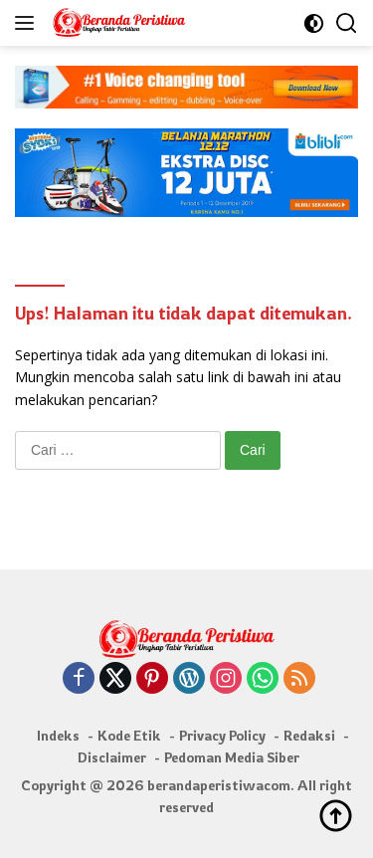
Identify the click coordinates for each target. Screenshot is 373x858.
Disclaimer (112, 757)
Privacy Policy (222, 735)
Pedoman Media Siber (231, 757)
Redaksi (309, 735)
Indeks (58, 735)
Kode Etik (129, 735)
